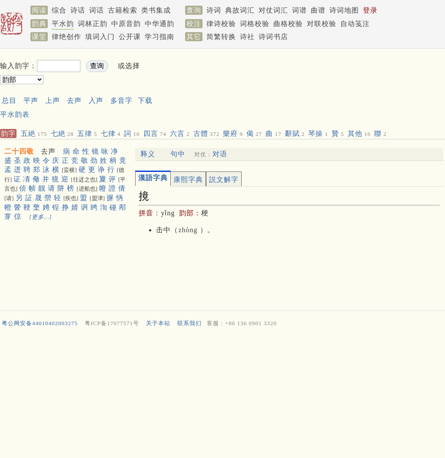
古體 (206, 133)
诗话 (77, 10)
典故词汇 (240, 10)
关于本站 (158, 323)
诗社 (247, 36)
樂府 (233, 133)
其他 (359, 133)
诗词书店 (273, 36)
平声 (30, 100)
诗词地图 (344, 10)
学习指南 (159, 36)
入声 (96, 100)
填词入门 (100, 36)
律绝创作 (66, 36)
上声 (52, 100)
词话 (96, 10)
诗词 (213, 10)
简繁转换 (221, 36)
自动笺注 (355, 23)
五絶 (34, 133)
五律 (87, 133)
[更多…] (40, 217)
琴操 (318, 133)
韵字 (8, 133)
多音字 (121, 100)
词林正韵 (92, 23)
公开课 (130, 36)
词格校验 (254, 23)
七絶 (62, 133)
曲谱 (318, 10)
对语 (220, 154)
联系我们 (189, 323)
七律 (111, 133)
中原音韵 (126, 23)
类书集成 (156, 10)
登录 (370, 10)
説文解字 (224, 179)
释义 (147, 154)
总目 (9, 100)
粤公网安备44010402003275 (40, 323)
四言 (154, 133)
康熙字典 (188, 179)
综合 (59, 10)
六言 (180, 133)
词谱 (299, 10)
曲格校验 (288, 23)
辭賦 (295, 133)
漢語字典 (153, 177)
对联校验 (321, 23)
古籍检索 (122, 10)
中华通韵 (159, 23)
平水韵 (63, 23)
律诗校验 (221, 23)
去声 (74, 100)
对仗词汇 (273, 10)
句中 (177, 154)
